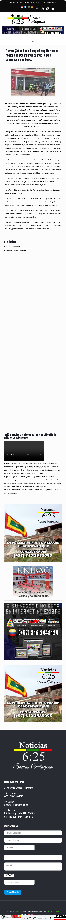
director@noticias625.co (50, 2)
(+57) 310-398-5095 (16, 2)
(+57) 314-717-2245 (32, 2)
